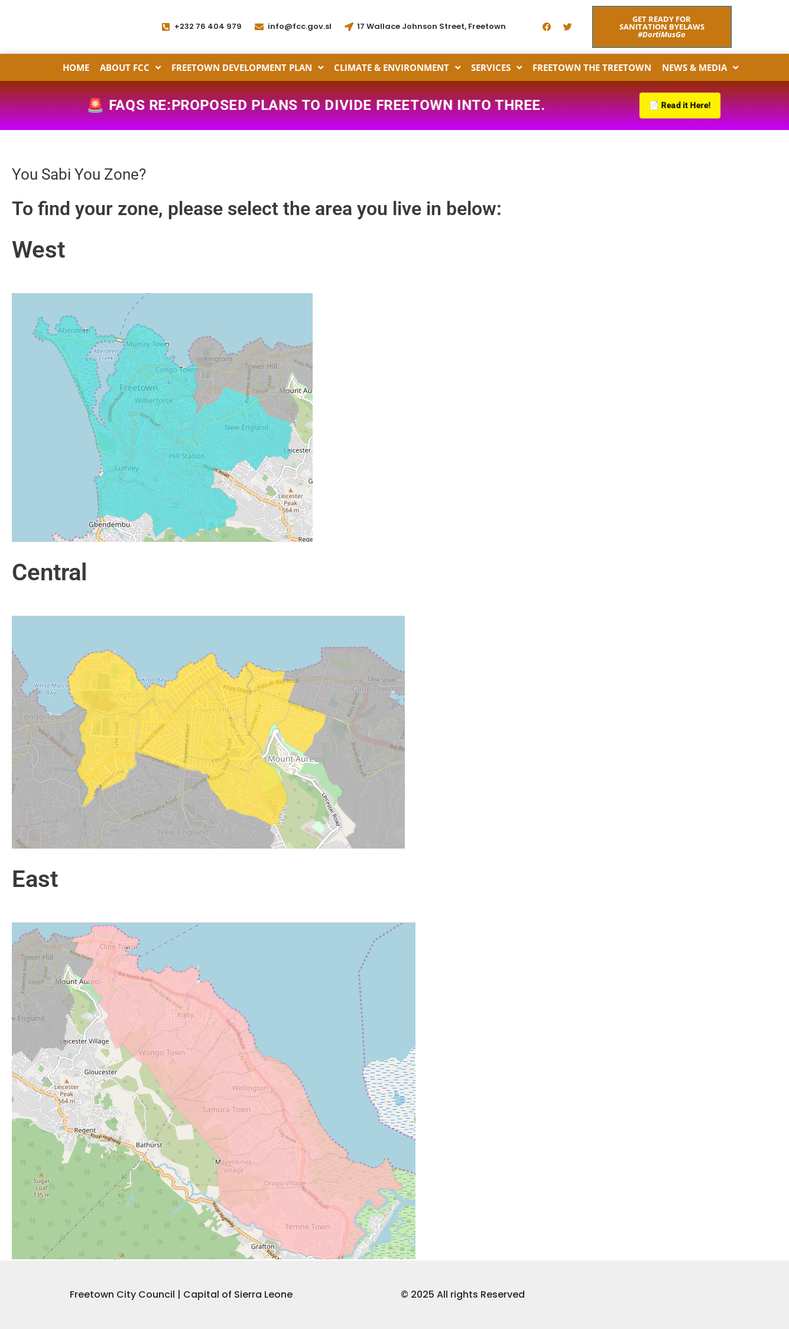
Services (496, 67)
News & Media (700, 67)
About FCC (130, 67)
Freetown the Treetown (592, 67)
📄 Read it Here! (677, 106)
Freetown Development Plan (247, 67)
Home (76, 67)
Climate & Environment (397, 67)
